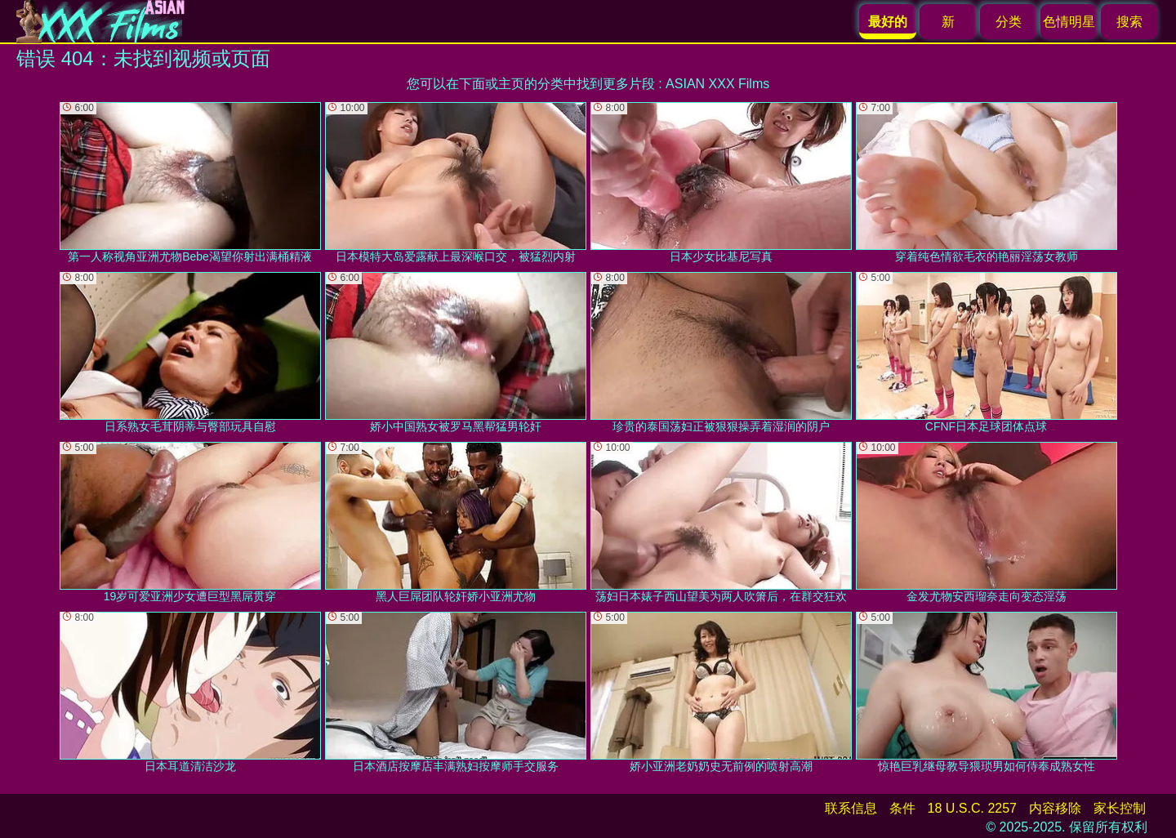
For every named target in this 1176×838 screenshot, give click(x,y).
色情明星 (1069, 22)
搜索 (1129, 22)
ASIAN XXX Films (717, 84)
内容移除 (1055, 808)
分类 (1009, 22)
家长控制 (1120, 808)
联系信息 (851, 808)
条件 (902, 808)
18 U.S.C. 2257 (972, 808)
